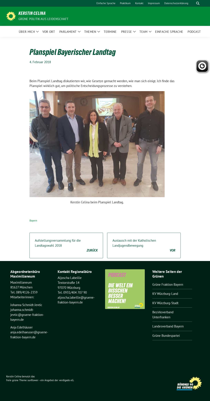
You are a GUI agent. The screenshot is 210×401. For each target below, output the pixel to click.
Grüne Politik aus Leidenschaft (43, 19)
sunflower (32, 380)
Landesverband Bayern (168, 326)
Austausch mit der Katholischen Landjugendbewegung (144, 245)
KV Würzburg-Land (165, 294)
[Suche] (192, 3)
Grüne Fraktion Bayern (167, 284)
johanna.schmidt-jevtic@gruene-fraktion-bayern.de (27, 315)
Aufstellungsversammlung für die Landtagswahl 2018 (66, 245)
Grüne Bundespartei (166, 336)
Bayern (33, 220)
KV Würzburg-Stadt (165, 303)
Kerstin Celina (32, 14)
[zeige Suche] (197, 3)
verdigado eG (66, 380)
